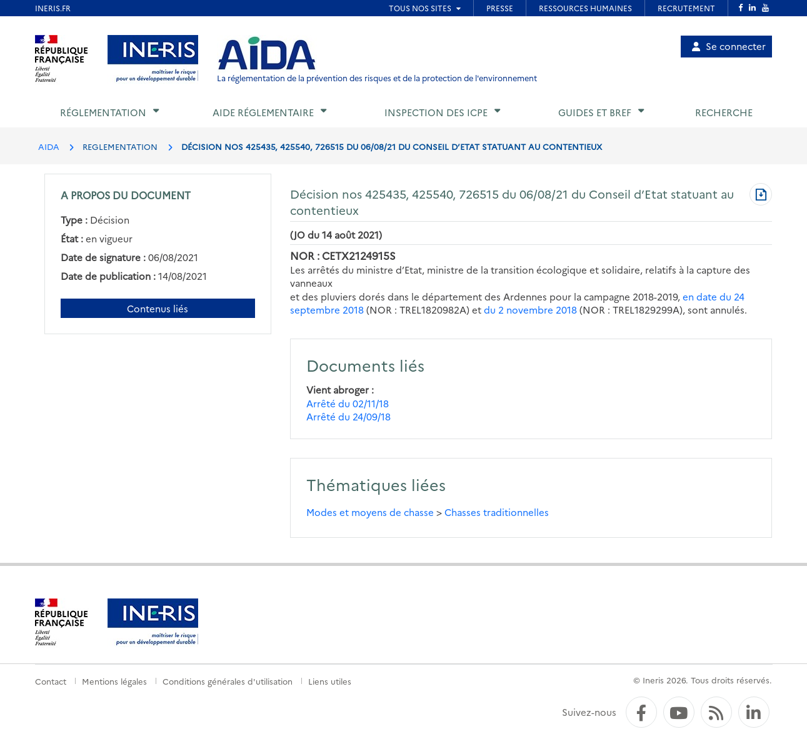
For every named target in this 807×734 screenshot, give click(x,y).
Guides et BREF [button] (594, 112)
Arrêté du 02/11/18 (347, 403)
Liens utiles (329, 681)
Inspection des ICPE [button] (436, 112)
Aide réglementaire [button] (263, 112)
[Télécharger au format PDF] (760, 195)
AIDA (48, 146)
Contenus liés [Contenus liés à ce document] (157, 308)
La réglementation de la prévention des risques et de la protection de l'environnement (377, 77)
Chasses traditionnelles (496, 511)
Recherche (724, 112)
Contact (50, 681)
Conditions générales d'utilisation (228, 681)
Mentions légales (114, 681)
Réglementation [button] (103, 112)
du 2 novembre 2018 (530, 309)
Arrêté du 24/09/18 (348, 416)
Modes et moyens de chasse (370, 511)
